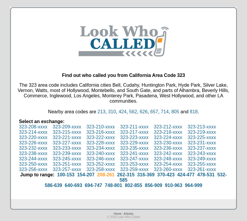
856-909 (153, 185)
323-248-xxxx (168, 158)
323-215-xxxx (67, 132)
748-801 (113, 185)
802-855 (133, 185)
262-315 (126, 174)
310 (112, 111)
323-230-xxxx (168, 142)
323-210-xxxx (100, 126)
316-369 (146, 174)
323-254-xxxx (168, 164)
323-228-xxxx (100, 142)
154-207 (85, 174)
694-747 (93, 185)
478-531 (206, 174)
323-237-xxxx (201, 148)
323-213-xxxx (201, 126)
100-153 (66, 174)
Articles (129, 213)
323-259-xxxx (134, 169)
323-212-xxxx (168, 126)
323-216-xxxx (100, 132)
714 (165, 111)
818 (194, 111)
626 (144, 111)
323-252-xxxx (100, 164)
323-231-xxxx (201, 142)
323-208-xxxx (33, 126)
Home (117, 213)
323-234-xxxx (100, 148)
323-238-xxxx (33, 153)
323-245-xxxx (67, 158)
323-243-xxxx (201, 153)
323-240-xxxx (100, 153)
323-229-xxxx (134, 142)
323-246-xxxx (100, 158)
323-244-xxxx (33, 158)
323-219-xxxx (201, 132)
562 (133, 111)
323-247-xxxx (134, 158)
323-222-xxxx (100, 137)
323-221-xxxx (67, 137)
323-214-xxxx (33, 132)
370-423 (166, 174)
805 (175, 111)
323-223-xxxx (134, 137)
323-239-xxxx (67, 153)
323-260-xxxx (168, 169)
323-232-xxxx (33, 148)
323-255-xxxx (201, 164)
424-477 (186, 174)
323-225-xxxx (201, 137)
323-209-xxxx (67, 126)
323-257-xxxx (67, 169)
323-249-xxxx (201, 158)
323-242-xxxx (168, 153)
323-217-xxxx (134, 132)
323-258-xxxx (100, 169)
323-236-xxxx (168, 148)
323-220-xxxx (33, 137)
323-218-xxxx (168, 132)
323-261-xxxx (201, 169)
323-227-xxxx (67, 142)
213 (101, 111)
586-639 (53, 185)
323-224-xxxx (168, 137)
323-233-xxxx (67, 148)
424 (122, 111)
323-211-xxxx (134, 126)
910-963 (173, 185)
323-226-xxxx (33, 142)
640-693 (73, 185)
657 (154, 111)
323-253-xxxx (134, 164)
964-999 (193, 185)
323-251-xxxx (67, 164)
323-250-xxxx (33, 164)
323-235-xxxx (134, 148)
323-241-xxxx (134, 153)
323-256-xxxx (33, 169)
